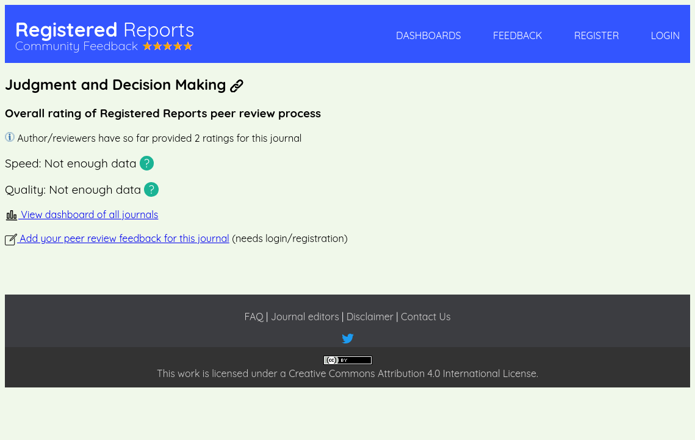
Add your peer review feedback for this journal (117, 238)
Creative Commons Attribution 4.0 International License (412, 373)
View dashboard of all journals (81, 214)
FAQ (253, 316)
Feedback (517, 35)
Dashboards (428, 35)
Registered (105, 29)
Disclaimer (370, 316)
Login (665, 35)
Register (596, 35)
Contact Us (425, 316)
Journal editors (305, 316)
